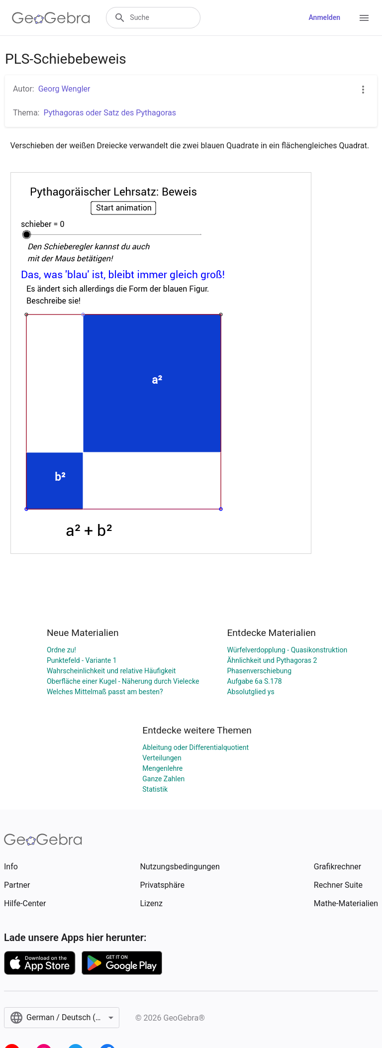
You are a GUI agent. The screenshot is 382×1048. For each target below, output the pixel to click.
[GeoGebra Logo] (51, 18)
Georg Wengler (64, 89)
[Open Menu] (364, 18)
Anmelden (324, 17)
